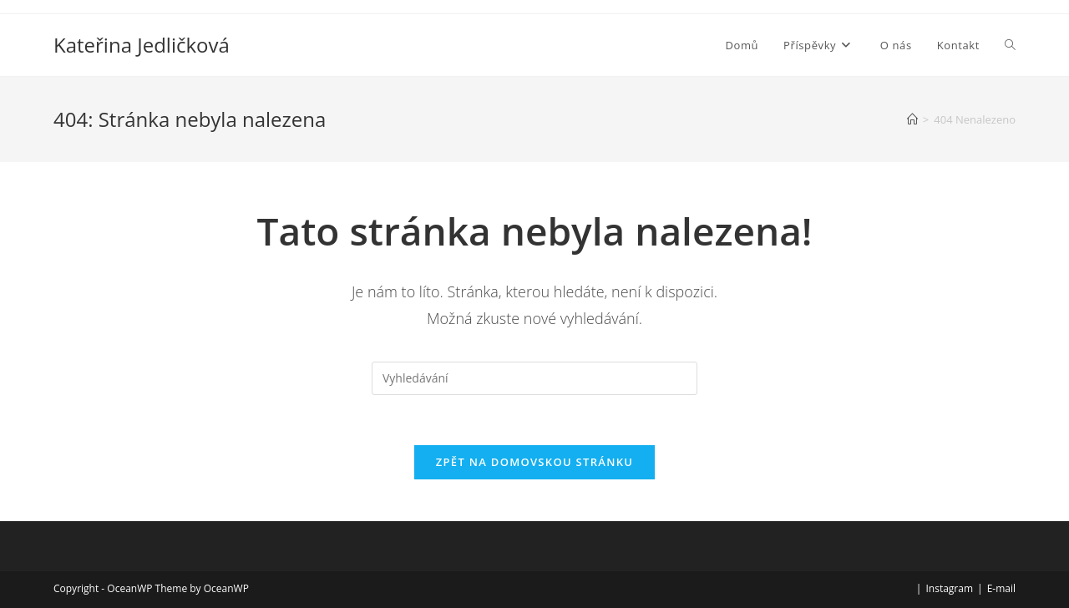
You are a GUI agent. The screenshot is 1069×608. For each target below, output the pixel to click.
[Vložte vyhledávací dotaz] (534, 378)
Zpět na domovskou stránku (534, 461)
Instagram (949, 588)
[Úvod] (912, 119)
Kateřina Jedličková (141, 44)
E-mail (1001, 588)
